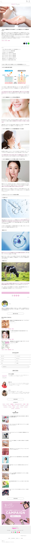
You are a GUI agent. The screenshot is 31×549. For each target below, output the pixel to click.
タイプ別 (13, 408)
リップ (18, 405)
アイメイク (2, 358)
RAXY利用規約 (8, 530)
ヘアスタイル (22, 405)
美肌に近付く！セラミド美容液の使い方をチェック (9, 58)
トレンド (9, 405)
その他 (17, 363)
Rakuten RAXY (5, 2)
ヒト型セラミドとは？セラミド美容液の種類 (8, 50)
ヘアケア (2, 360)
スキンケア (6, 39)
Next (28, 297)
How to (3, 40)
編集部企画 (9, 328)
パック (12, 349)
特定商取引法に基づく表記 (20, 530)
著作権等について (18, 538)
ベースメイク (18, 356)
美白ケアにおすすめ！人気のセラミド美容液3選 (9, 56)
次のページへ (15, 292)
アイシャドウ (4, 405)
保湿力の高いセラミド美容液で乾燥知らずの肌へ (9, 59)
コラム (2, 363)
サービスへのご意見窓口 (14, 530)
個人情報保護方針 (13, 538)
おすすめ (6, 40)
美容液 (9, 40)
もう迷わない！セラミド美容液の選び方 (8, 52)
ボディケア (17, 358)
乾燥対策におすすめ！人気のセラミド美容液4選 (9, 53)
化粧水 (12, 339)
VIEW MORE (15, 399)
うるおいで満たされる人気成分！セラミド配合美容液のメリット (11, 49)
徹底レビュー (13, 405)
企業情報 (9, 538)
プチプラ (27, 405)
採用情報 (22, 538)
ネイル (17, 360)
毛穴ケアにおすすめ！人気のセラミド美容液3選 (9, 55)
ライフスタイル (17, 408)
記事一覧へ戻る (15, 313)
